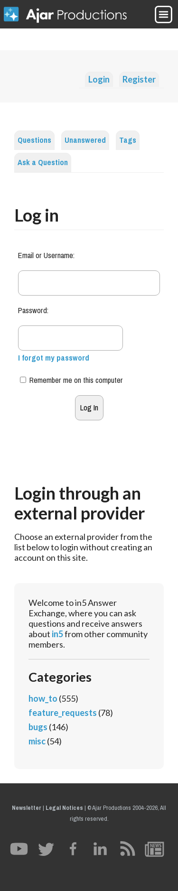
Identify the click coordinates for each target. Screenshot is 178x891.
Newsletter (26, 807)
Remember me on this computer (71, 380)
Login (99, 79)
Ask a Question (43, 162)
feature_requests (62, 712)
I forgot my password (53, 358)
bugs (37, 727)
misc (37, 741)
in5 (57, 634)
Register (139, 79)
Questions (34, 140)
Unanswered (85, 140)
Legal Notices (64, 807)
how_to (42, 698)
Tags (127, 140)
